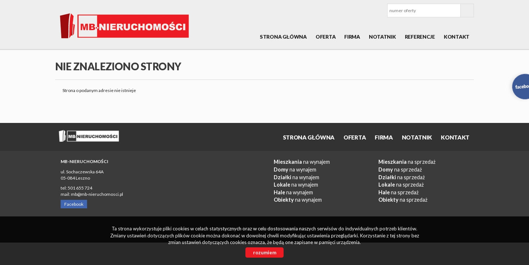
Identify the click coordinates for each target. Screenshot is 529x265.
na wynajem (302, 162)
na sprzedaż (407, 162)
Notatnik (382, 36)
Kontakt (456, 36)
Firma (352, 36)
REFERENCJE (420, 36)
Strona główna (283, 36)
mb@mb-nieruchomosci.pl (97, 194)
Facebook (73, 204)
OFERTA (325, 36)
